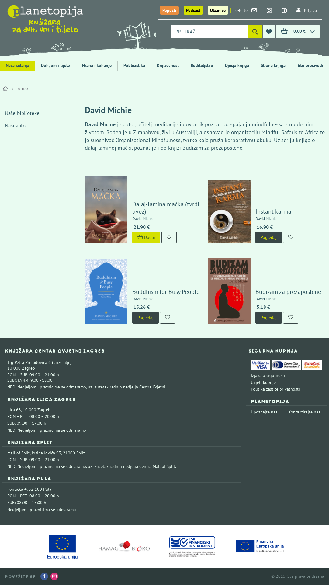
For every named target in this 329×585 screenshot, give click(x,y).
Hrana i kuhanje (97, 65)
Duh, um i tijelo (55, 65)
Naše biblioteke (22, 113)
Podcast (193, 10)
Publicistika (134, 65)
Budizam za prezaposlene (288, 292)
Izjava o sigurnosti (268, 375)
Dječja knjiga (237, 65)
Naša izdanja (17, 65)
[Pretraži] (255, 31)
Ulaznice (218, 10)
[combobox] (209, 31)
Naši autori (17, 125)
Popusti (169, 10)
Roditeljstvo (202, 65)
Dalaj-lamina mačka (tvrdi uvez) (165, 207)
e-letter (246, 10)
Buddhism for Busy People (165, 292)
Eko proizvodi (310, 65)
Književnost (168, 65)
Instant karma (273, 211)
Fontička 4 (17, 489)
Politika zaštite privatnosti (275, 389)
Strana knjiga (273, 65)
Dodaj (146, 237)
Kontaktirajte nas (304, 412)
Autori (23, 89)
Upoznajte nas (264, 412)
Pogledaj (269, 237)
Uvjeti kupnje (263, 382)
